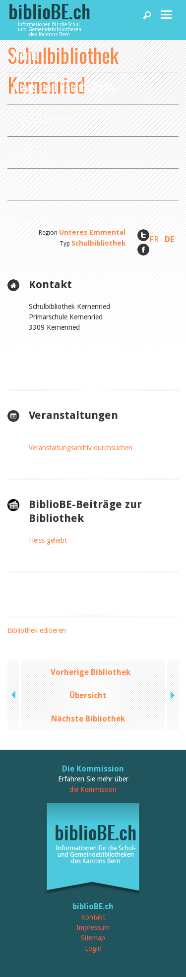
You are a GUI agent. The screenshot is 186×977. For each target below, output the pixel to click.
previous (14, 695)
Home (25, 54)
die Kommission (93, 789)
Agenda (29, 150)
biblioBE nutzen (48, 215)
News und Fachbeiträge (66, 86)
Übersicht (88, 695)
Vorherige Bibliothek (90, 672)
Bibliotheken (41, 118)
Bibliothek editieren (36, 630)
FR (154, 239)
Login (93, 948)
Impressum (93, 927)
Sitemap (93, 938)
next (172, 695)
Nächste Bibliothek (88, 718)
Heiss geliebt (48, 540)
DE (170, 239)
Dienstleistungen (52, 183)
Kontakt (93, 917)
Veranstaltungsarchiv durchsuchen (80, 448)
